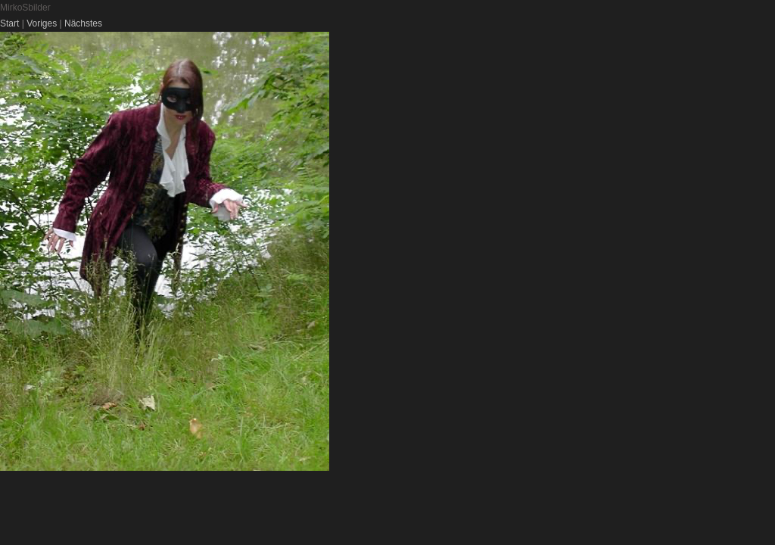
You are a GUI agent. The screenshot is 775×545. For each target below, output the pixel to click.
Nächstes (83, 23)
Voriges (41, 23)
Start (9, 23)
